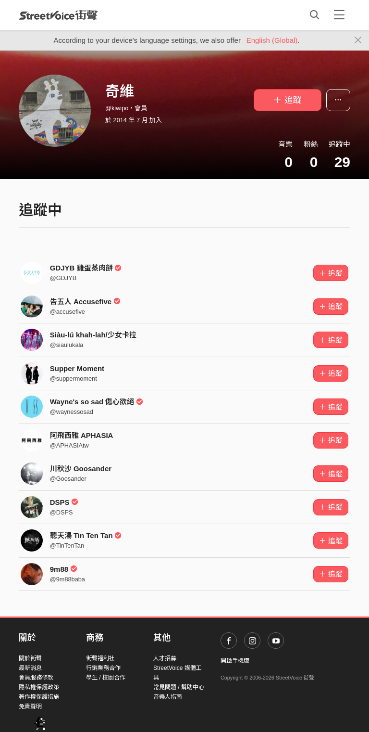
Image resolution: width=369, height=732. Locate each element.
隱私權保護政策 (39, 687)
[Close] (358, 40)
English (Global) (272, 40)
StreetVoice (58, 15)
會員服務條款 (36, 677)
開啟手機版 (235, 660)
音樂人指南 (167, 696)
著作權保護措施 (39, 696)
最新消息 (30, 668)
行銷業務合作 (103, 668)
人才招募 (164, 658)
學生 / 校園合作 (105, 677)
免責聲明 (30, 706)
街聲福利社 (100, 658)
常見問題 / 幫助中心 (178, 687)
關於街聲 (30, 658)
